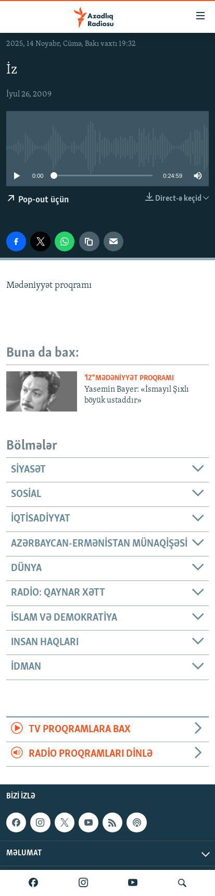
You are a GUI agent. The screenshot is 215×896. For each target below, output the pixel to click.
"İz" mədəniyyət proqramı (129, 378)
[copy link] (89, 241)
